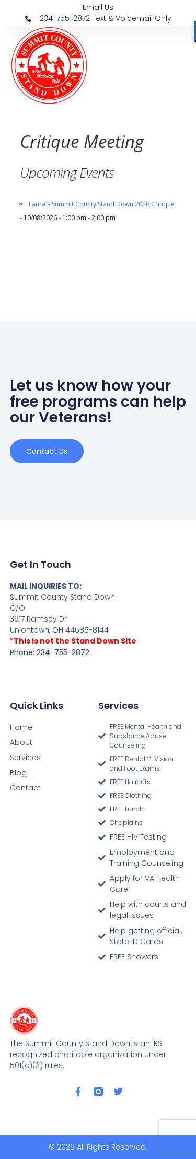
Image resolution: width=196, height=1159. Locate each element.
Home (21, 727)
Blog (18, 772)
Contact (25, 788)
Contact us (46, 451)
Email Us (98, 7)
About (21, 742)
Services (25, 757)
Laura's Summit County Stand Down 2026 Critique (102, 204)
